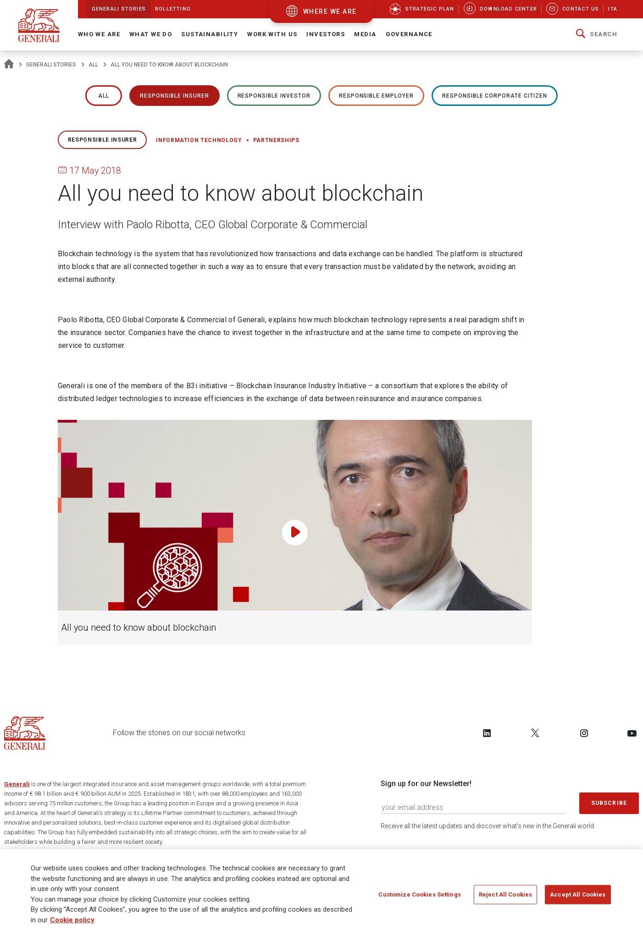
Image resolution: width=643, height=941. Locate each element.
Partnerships (276, 140)
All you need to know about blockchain (138, 627)
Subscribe (609, 803)
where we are (330, 11)
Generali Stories (51, 64)
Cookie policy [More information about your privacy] (72, 922)
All (93, 64)
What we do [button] (150, 34)
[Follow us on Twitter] (535, 733)
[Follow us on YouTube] (632, 733)
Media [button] (365, 34)
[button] (596, 34)
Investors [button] (325, 34)
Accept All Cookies (577, 896)
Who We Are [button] (99, 34)
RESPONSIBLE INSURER (174, 96)
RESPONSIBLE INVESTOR (274, 96)
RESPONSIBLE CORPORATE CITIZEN (494, 96)
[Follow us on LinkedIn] (487, 733)
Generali (17, 784)
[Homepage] (9, 65)
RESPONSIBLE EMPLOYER (376, 96)
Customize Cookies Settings (419, 896)
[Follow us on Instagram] (584, 733)
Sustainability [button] (209, 34)
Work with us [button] (272, 34)
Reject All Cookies (505, 896)
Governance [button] (409, 34)
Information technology (199, 140)
